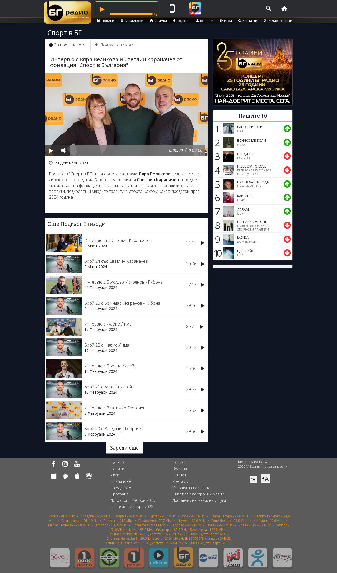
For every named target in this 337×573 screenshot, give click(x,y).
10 (216, 253)
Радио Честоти (278, 20)
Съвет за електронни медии (198, 493)
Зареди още (124, 448)
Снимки (158, 20)
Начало (117, 462)
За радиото (121, 487)
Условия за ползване (191, 487)
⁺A (265, 478)
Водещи (205, 20)
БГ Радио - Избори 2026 (132, 506)
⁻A (253, 480)
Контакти (247, 20)
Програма (120, 493)
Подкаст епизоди (114, 45)
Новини (105, 20)
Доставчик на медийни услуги (199, 500)
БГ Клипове (132, 20)
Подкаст (181, 20)
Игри (226, 20)
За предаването (67, 45)
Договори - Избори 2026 (133, 500)
